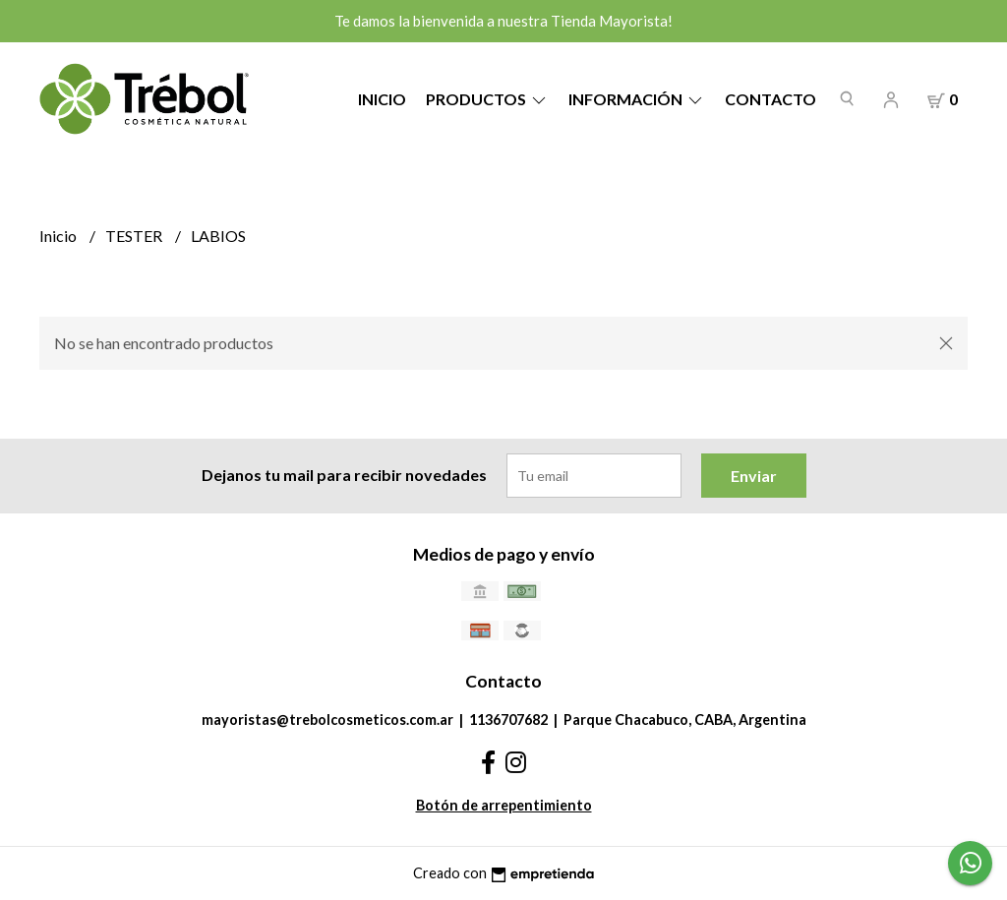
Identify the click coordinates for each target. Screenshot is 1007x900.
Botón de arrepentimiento (504, 805)
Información (636, 99)
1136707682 (508, 719)
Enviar (754, 475)
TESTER (135, 235)
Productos (487, 99)
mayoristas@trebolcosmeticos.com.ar (327, 719)
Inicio (382, 99)
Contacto (770, 99)
